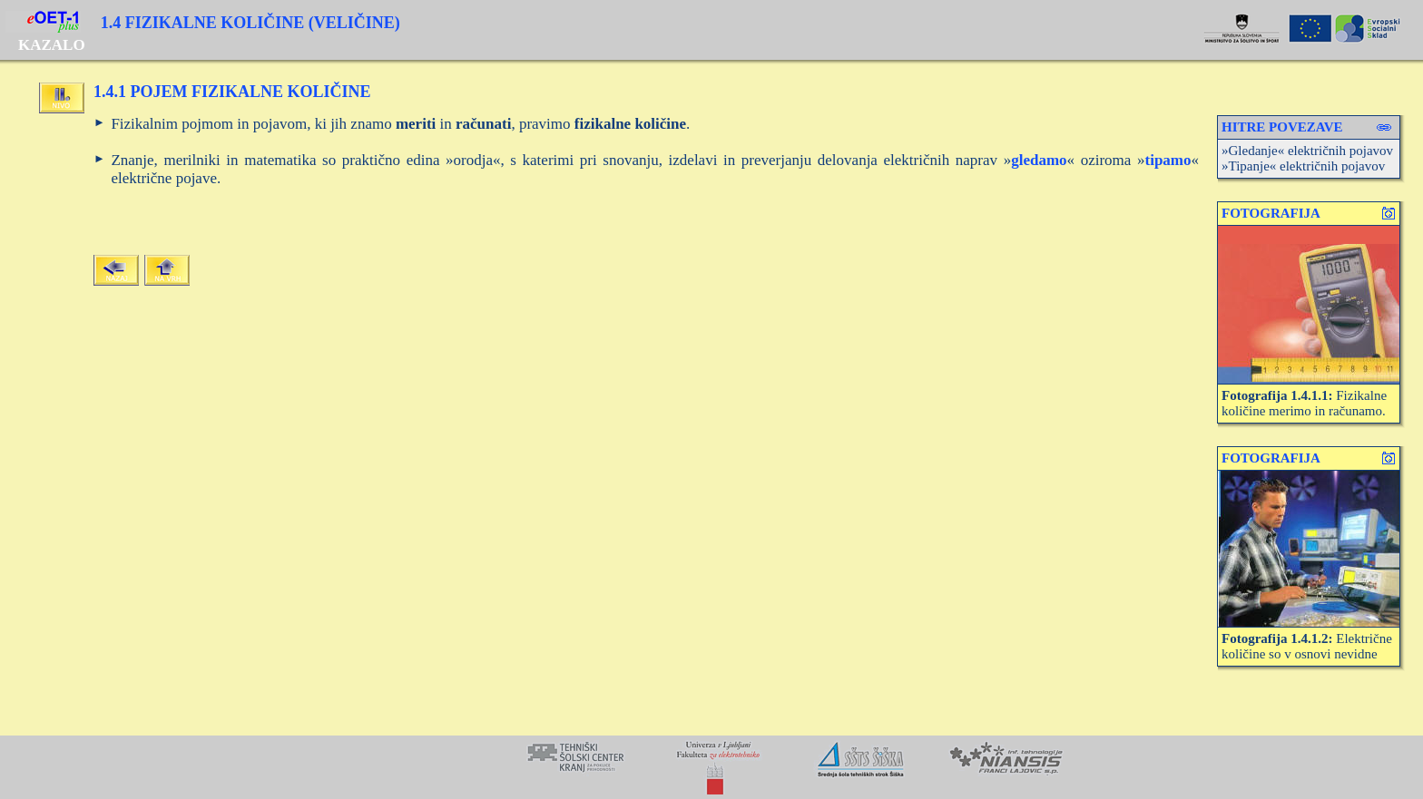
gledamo (1038, 160)
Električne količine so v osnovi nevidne (1307, 646)
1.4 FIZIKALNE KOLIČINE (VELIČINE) (250, 23)
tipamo (1168, 160)
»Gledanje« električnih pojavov (1307, 150)
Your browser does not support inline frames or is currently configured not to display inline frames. (711, 767)
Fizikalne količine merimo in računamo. (1304, 403)
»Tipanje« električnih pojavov (1303, 166)
